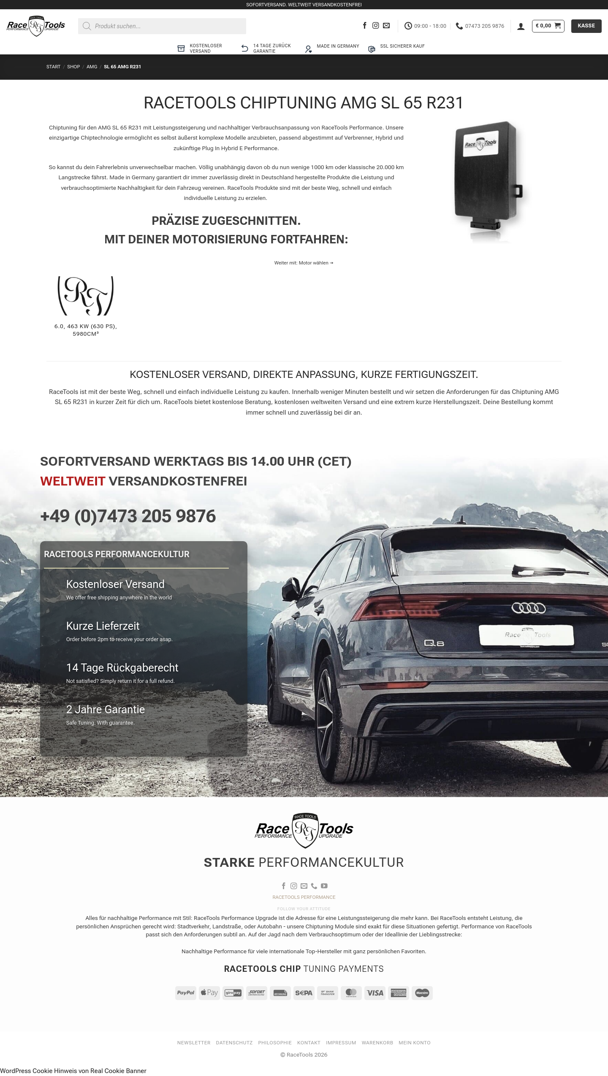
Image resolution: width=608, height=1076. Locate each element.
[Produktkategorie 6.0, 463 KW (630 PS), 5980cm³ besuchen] (85, 311)
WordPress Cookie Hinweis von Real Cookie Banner (73, 1071)
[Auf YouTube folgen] (324, 886)
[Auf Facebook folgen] (364, 26)
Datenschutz (234, 1043)
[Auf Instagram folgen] (375, 26)
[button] (521, 26)
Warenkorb (378, 1043)
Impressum (341, 1043)
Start (53, 67)
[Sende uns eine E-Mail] (386, 26)
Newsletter (194, 1043)
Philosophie (275, 1043)
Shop (73, 67)
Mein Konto (415, 1043)
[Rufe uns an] (314, 886)
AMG (92, 67)
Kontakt (308, 1043)
